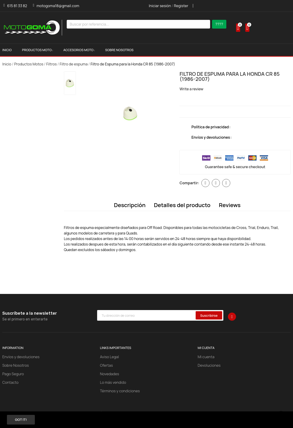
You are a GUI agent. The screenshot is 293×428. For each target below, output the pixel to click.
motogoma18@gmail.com (57, 5)
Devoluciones (209, 365)
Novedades (109, 374)
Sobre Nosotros (15, 365)
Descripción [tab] (128, 205)
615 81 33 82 (17, 5)
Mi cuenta (206, 357)
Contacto (10, 382)
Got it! (22, 419)
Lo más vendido (113, 382)
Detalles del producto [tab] (182, 205)
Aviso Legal (109, 357)
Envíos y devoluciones (20, 357)
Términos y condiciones (120, 391)
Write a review (191, 88)
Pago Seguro (13, 374)
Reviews (231, 205)
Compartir (205, 183)
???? (219, 24)
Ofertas (106, 365)
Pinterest (226, 183)
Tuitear (216, 183)
